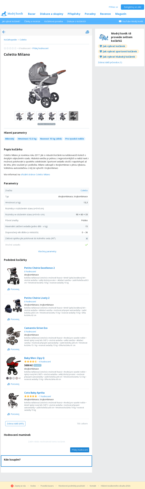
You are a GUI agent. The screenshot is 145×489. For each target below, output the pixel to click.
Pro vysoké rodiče (74, 138)
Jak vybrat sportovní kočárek (120, 51)
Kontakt (93, 486)
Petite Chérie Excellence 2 (39, 267)
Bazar (32, 14)
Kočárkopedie (10, 39)
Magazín (120, 14)
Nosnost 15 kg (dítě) (51, 138)
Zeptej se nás (20, 486)
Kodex (33, 486)
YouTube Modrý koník (131, 21)
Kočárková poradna (53, 21)
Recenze (105, 14)
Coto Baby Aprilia (34, 392)
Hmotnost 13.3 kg (27, 138)
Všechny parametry (47, 251)
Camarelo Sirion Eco (36, 328)
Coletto (23, 39)
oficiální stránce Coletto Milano (35, 174)
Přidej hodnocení (26, 48)
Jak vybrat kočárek (114, 46)
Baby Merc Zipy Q (34, 358)
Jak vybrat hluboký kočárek (119, 56)
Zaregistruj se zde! (132, 7)
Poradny (90, 14)
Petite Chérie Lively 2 (36, 298)
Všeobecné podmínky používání (71, 486)
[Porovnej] (13, 289)
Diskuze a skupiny (51, 14)
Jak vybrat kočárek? (11, 21)
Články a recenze (32, 21)
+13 (73, 116)
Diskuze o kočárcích (76, 21)
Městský (9, 138)
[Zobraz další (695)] (15, 423)
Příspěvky (74, 14)
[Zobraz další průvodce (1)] (110, 62)
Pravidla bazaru (47, 486)
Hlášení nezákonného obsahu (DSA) (115, 486)
